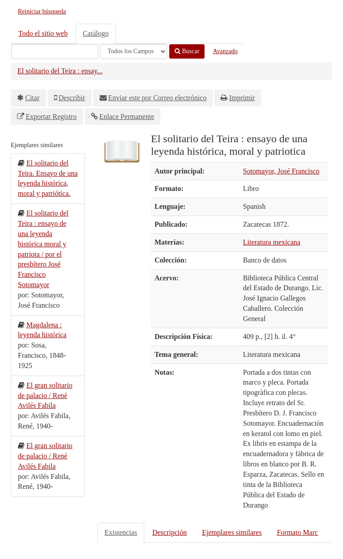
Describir (72, 98)
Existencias (121, 532)
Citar (32, 98)
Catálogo (96, 33)
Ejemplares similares (232, 532)
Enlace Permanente (126, 116)
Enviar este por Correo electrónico (157, 98)
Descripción (169, 532)
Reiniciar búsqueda (42, 11)
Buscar (187, 51)
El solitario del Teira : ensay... (59, 71)
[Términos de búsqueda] (54, 51)
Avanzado (225, 51)
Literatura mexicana (271, 242)
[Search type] (133, 51)
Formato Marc (297, 532)
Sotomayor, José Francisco (281, 171)
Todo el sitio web (42, 33)
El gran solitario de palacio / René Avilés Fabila (45, 395)
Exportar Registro (51, 116)
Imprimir (242, 98)
